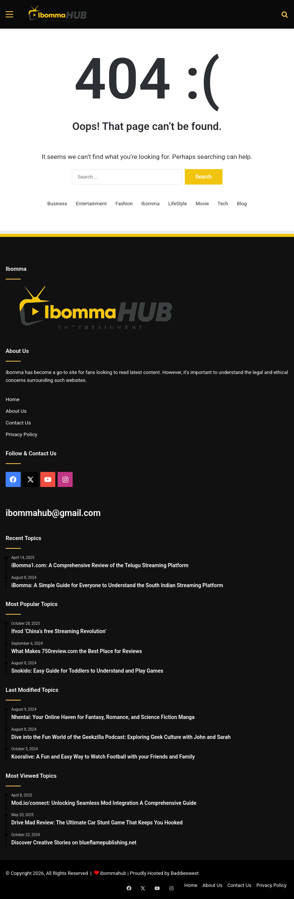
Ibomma (151, 203)
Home (13, 399)
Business (57, 203)
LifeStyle (177, 203)
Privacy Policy (21, 434)
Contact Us (18, 423)
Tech (223, 203)
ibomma (15, 372)
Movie (202, 203)
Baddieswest (184, 873)
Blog (242, 203)
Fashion (124, 203)
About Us (16, 411)
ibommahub (113, 873)
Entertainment (91, 203)
